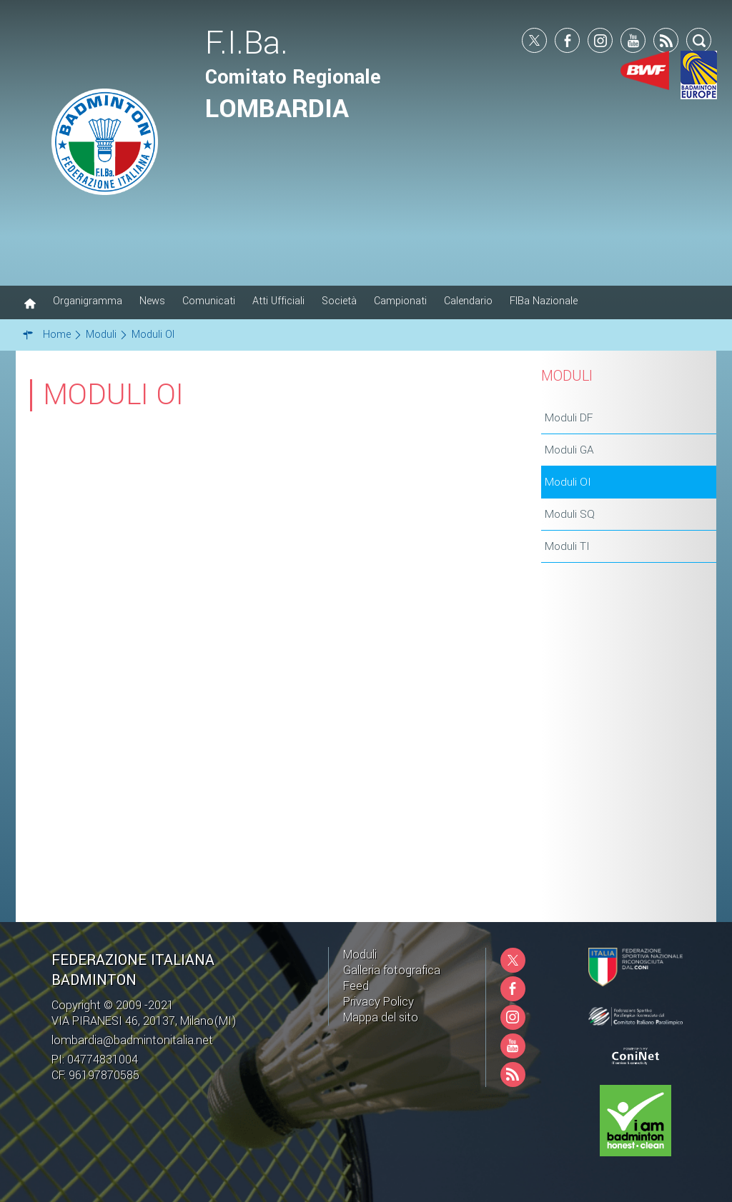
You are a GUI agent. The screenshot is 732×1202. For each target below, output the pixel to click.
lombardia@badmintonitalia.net (132, 1040)
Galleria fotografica (391, 970)
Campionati (400, 301)
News (152, 301)
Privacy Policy (378, 1001)
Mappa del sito (380, 1017)
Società (339, 301)
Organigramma (87, 301)
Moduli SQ (570, 514)
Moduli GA (569, 450)
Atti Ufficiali (278, 301)
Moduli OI (568, 482)
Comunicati (208, 301)
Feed (356, 986)
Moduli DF (569, 418)
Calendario (468, 301)
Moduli (360, 954)
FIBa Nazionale (544, 301)
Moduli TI (567, 546)
